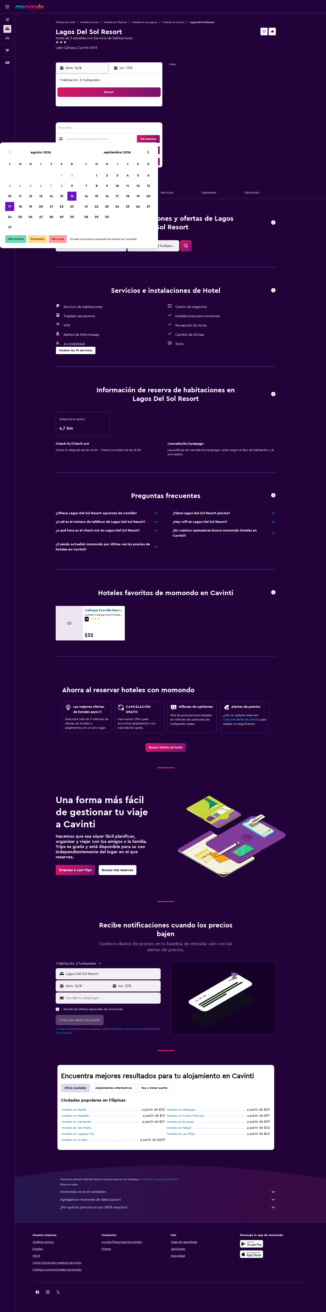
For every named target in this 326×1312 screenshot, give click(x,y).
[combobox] (117, 974)
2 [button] (156, 108)
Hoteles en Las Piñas (185, 1133)
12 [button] (114, 129)
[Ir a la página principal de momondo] (30, 6)
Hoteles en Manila (78, 1109)
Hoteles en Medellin (80, 1115)
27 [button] (125, 149)
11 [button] (104, 129)
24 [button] (94, 149)
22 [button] (145, 139)
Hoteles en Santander (81, 1121)
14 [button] (135, 129)
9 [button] (156, 118)
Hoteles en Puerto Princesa (190, 1115)
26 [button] (114, 149)
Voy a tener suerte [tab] (159, 1088)
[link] (170, 747)
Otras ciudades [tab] (80, 1088)
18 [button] (104, 139)
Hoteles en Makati (183, 1127)
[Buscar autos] (7, 38)
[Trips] (7, 50)
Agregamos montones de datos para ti (173, 1199)
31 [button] (93, 160)
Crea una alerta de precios (246, 719)
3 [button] (94, 118)
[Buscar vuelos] (7, 20)
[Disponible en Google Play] (258, 1244)
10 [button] (93, 129)
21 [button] (135, 139)
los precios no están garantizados (164, 1179)
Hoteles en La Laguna (149, 22)
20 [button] (125, 139)
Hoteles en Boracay (185, 1121)
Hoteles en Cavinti (178, 22)
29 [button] (145, 149)
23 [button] (156, 139)
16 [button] (156, 129)
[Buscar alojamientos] (7, 29)
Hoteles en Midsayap (185, 1109)
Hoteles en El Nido (79, 1140)
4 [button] (104, 118)
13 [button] (125, 129)
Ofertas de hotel (70, 22)
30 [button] (156, 149)
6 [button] (125, 118)
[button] (7, 6)
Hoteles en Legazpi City (82, 1133)
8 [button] (146, 118)
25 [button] (104, 149)
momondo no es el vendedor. (173, 1191)
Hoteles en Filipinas (119, 22)
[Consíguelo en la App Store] (258, 1254)
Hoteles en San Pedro (81, 1127)
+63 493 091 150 (72, 53)
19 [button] (114, 139)
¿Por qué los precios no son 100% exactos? (173, 1207)
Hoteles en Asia (94, 22)
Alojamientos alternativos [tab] (118, 1088)
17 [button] (93, 139)
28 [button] (135, 149)
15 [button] (145, 129)
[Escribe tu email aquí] (117, 998)
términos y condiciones (130, 1029)
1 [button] (145, 108)
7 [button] (135, 118)
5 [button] (115, 118)
